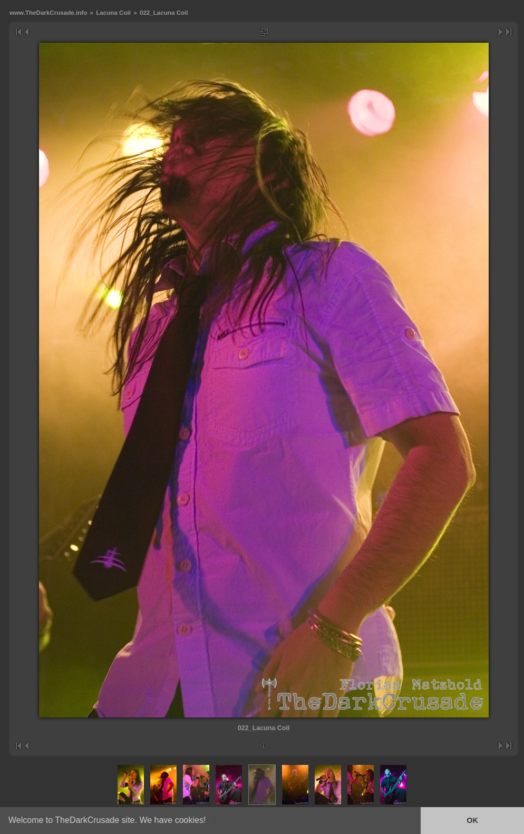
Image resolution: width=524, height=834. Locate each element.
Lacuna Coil (113, 12)
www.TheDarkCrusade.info (48, 12)
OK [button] (472, 820)
